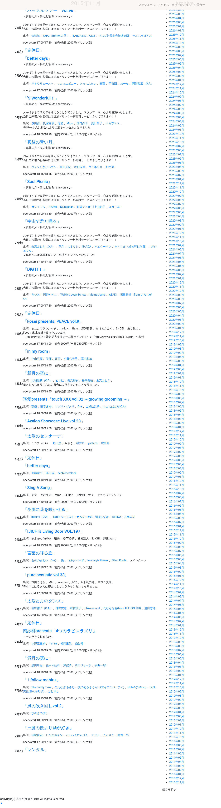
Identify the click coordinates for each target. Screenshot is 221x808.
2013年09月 (176, 642)
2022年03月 (176, 220)
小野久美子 (71, 358)
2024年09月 (176, 96)
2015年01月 (176, 576)
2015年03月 (176, 567)
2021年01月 (176, 278)
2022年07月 (176, 204)
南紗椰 (79, 643)
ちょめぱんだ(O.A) (114, 406)
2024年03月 (176, 121)
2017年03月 (176, 468)
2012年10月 (176, 687)
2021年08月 (176, 249)
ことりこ (53, 691)
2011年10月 (176, 737)
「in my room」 (37, 351)
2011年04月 (176, 761)
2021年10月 (176, 241)
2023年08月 (176, 150)
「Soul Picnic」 (37, 181)
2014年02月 (176, 621)
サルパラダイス (142, 35)
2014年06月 (176, 604)
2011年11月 (176, 732)
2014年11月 (176, 584)
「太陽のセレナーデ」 (44, 436)
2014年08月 (176, 596)
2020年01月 (176, 328)
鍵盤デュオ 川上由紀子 (91, 206)
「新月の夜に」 (37, 373)
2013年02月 (176, 671)
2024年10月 (176, 92)
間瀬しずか (102, 516)
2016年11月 (176, 485)
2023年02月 (176, 175)
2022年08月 (176, 200)
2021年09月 (176, 245)
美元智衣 (72, 380)
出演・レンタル (181, 4)
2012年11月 (176, 683)
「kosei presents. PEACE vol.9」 (53, 321)
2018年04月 (176, 414)
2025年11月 (176, 38)
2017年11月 (176, 435)
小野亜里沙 (38, 643)
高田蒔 (50, 473)
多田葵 (35, 123)
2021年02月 (176, 274)
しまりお (72, 246)
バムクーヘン (103, 246)
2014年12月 (176, 580)
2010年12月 (176, 778)
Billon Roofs (119, 560)
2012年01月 (176, 724)
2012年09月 (176, 691)
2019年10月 (176, 340)
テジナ (95, 735)
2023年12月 (176, 133)
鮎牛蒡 (110, 167)
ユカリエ (114, 206)
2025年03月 (176, 72)
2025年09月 (176, 47)
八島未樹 (129, 516)
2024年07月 (176, 105)
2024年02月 (176, 125)
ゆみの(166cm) (137, 687)
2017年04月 (176, 464)
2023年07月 (176, 154)
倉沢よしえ (103, 380)
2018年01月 (176, 427)
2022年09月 (176, 195)
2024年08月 (176, 100)
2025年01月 (176, 80)
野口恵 (57, 443)
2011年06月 (176, 753)
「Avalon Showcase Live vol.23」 (54, 421)
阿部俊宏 (36, 735)
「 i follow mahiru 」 (42, 680)
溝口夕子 (82, 123)
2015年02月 (176, 571)
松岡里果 (66, 643)
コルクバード (75, 560)
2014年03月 (176, 617)
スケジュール (147, 4)
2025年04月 (176, 67)
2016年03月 (176, 518)
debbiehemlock (67, 473)
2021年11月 (176, 237)
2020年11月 (176, 286)
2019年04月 (176, 365)
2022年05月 (176, 212)
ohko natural (92, 608)
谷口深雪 (79, 167)
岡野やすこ (50, 294)
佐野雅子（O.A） (41, 608)
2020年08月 (176, 299)
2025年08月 (176, 51)
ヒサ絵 (60, 380)
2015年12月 (176, 530)
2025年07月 (176, 55)
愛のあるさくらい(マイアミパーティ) (101, 687)
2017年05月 (176, 460)
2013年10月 (176, 637)
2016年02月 (176, 522)
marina (53, 643)
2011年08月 (176, 745)
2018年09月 (176, 394)
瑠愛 (60, 123)
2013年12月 (176, 629)
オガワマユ (112, 123)
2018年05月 (176, 410)
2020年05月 (176, 311)
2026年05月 (176, 14)
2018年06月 (176, 406)
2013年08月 (176, 646)
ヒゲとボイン (54, 735)
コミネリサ (95, 167)
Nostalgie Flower (97, 560)
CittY (92, 35)
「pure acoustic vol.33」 (46, 575)
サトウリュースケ (42, 83)
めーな (124, 83)
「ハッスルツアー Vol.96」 (50, 10)
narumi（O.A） (40, 516)
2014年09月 (176, 592)
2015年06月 (176, 555)
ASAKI (113, 294)
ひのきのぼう (39, 713)
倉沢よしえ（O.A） (43, 246)
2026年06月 (176, 10)
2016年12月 (176, 480)
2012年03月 (176, 716)
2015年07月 (176, 551)
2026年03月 (176, 22)
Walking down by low (73, 294)
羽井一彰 (100, 665)
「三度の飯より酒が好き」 (48, 727)
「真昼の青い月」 (40, 142)
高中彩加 (86, 358)
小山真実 (36, 358)
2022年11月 (176, 187)
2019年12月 (176, 332)
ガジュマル (38, 206)
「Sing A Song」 (38, 487)
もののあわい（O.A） (44, 560)
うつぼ (35, 294)
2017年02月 (176, 472)
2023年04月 (176, 167)
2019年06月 (176, 357)
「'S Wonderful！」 (41, 98)
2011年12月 (176, 728)
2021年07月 (176, 253)
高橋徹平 (36, 473)
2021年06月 (176, 257)
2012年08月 (176, 695)
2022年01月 (176, 228)
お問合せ (199, 4)
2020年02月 (176, 324)
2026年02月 (176, 26)
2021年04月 (176, 266)
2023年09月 (176, 146)
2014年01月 (176, 625)
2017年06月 (176, 456)
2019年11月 (176, 336)
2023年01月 (176, 179)
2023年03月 (176, 171)
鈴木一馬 (123, 735)
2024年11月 (176, 88)
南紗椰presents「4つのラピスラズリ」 (60, 630)
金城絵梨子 (92, 406)
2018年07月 (176, 402)
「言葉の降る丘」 (40, 553)
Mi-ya (69, 123)
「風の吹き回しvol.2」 (44, 706)
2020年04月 (176, 315)
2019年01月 (176, 377)
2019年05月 (176, 361)
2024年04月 (176, 117)
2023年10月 (176, 142)
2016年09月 (176, 493)
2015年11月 (176, 534)
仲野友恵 (61, 608)
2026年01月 (176, 30)
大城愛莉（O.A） (41, 380)
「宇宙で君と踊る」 (42, 221)
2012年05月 (176, 708)
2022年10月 (176, 191)
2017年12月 (176, 431)
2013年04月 (176, 662)
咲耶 (48, 358)
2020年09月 (176, 295)
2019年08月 (176, 348)
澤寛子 (67, 665)
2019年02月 (176, 373)
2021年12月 (176, 233)
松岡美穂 (87, 380)
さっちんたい (88, 83)
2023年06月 (176, 158)
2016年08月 (176, 497)
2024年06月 (176, 109)
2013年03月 (176, 666)
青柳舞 (35, 35)
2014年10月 (176, 588)
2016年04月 (176, 514)
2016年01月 (176, 526)
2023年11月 (176, 138)
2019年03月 (176, 369)
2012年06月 (176, 704)
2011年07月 (176, 749)
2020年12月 (176, 282)
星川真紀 (65, 167)
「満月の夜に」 (37, 658)
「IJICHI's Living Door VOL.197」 (54, 531)
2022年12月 (176, 183)
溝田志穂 (149, 608)
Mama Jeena (97, 294)
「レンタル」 (36, 749)
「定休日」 (33, 50)
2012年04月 (176, 712)
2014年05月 (176, 609)
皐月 (61, 246)
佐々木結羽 (53, 665)
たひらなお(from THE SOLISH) (122, 608)
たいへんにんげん (77, 735)
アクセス (163, 4)
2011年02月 (176, 770)
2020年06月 (176, 307)
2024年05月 (176, 113)
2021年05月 (176, 262)
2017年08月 (176, 447)
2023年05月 (176, 162)
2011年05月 (176, 757)
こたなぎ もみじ (65, 687)
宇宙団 (113, 83)
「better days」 (37, 58)
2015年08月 (176, 547)
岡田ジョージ (83, 665)
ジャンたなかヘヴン (43, 167)
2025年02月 (176, 76)
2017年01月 (176, 476)
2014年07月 (176, 600)
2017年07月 (176, 452)
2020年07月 (176, 303)
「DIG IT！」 (35, 269)
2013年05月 (176, 658)
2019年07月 (176, 352)
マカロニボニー (66, 83)
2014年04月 (176, 613)
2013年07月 (176, 650)
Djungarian (67, 206)
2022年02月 (176, 224)
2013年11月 (176, 633)
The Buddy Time (41, 687)
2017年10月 (176, 439)
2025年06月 (176, 59)
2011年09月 (176, 741)
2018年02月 (176, 423)
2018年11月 (176, 385)
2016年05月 (176, 509)
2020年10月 (176, 290)
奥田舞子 (96, 123)
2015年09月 (176, 542)
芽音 (57, 358)
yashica (92, 443)
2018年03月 (176, 419)
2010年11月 (176, 782)
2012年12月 (176, 679)
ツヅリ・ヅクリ (64, 406)
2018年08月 (176, 398)
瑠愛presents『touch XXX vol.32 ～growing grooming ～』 (77, 399)
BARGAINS (79, 35)
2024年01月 (176, 129)
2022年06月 (176, 208)
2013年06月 (176, 654)
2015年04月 (176, 563)
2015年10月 (176, 538)
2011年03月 (176, 766)
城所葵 (105, 443)
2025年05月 (176, 63)
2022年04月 (176, 216)
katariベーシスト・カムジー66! (72, 516)
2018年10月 (176, 390)
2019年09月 (176, 344)
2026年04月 (176, 18)
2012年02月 (176, 720)
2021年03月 (176, 270)
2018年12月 (176, 381)
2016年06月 (176, 505)
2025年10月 (176, 43)
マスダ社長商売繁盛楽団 (114, 35)
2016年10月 (176, 489)
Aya (80, 406)
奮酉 (102, 83)
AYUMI (53, 206)
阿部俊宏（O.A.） (143, 83)
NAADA (86, 246)
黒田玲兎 (36, 665)
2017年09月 (176, 443)
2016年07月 (176, 501)
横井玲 (80, 443)
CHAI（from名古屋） (56, 35)
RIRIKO (116, 516)
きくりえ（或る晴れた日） (131, 246)
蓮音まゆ (45, 406)
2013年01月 (176, 675)
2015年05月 (176, 559)
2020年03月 (176, 319)
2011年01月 (176, 774)
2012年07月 (176, 699)
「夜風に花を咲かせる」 (46, 509)
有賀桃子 (75, 608)
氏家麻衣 (48, 123)
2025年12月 (176, 34)
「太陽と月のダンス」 (44, 601)
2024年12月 (176, 84)
